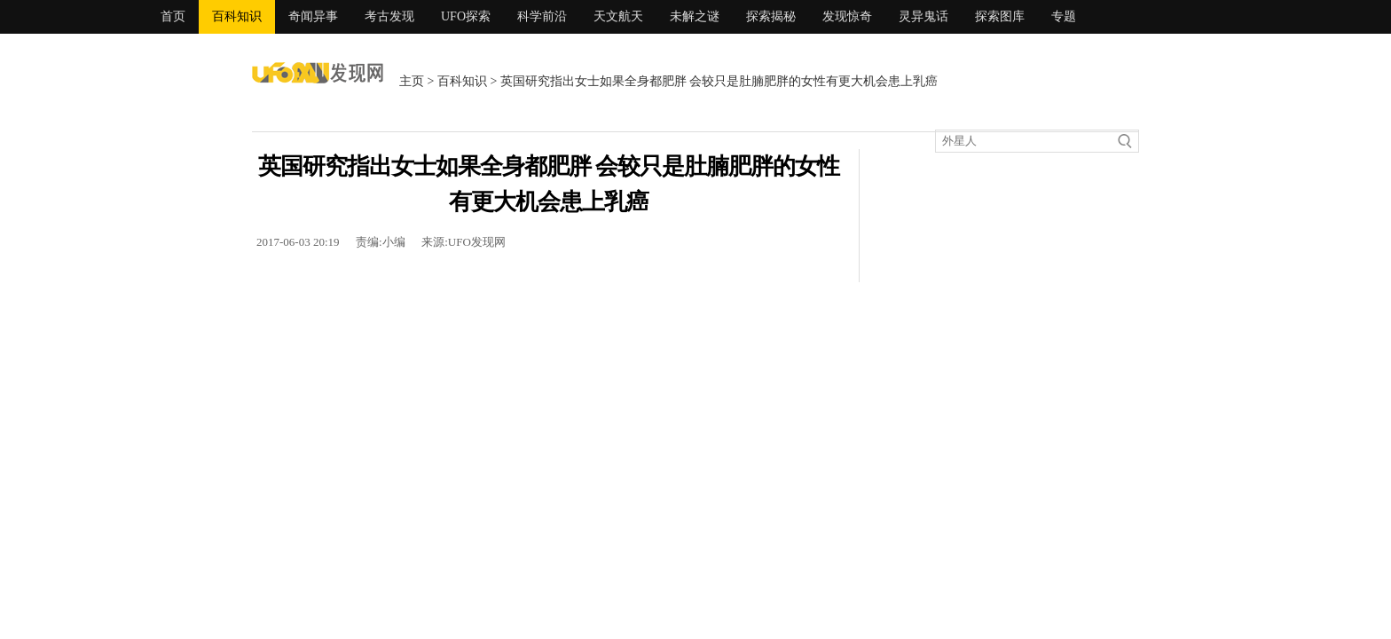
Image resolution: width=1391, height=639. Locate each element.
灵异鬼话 (923, 16)
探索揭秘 (771, 16)
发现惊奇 (847, 16)
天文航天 (618, 16)
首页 (173, 16)
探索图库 (1000, 16)
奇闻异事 (313, 16)
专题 (1063, 16)
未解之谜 (694, 16)
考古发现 (389, 16)
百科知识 (237, 16)
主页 (411, 81)
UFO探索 (466, 16)
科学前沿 (542, 16)
